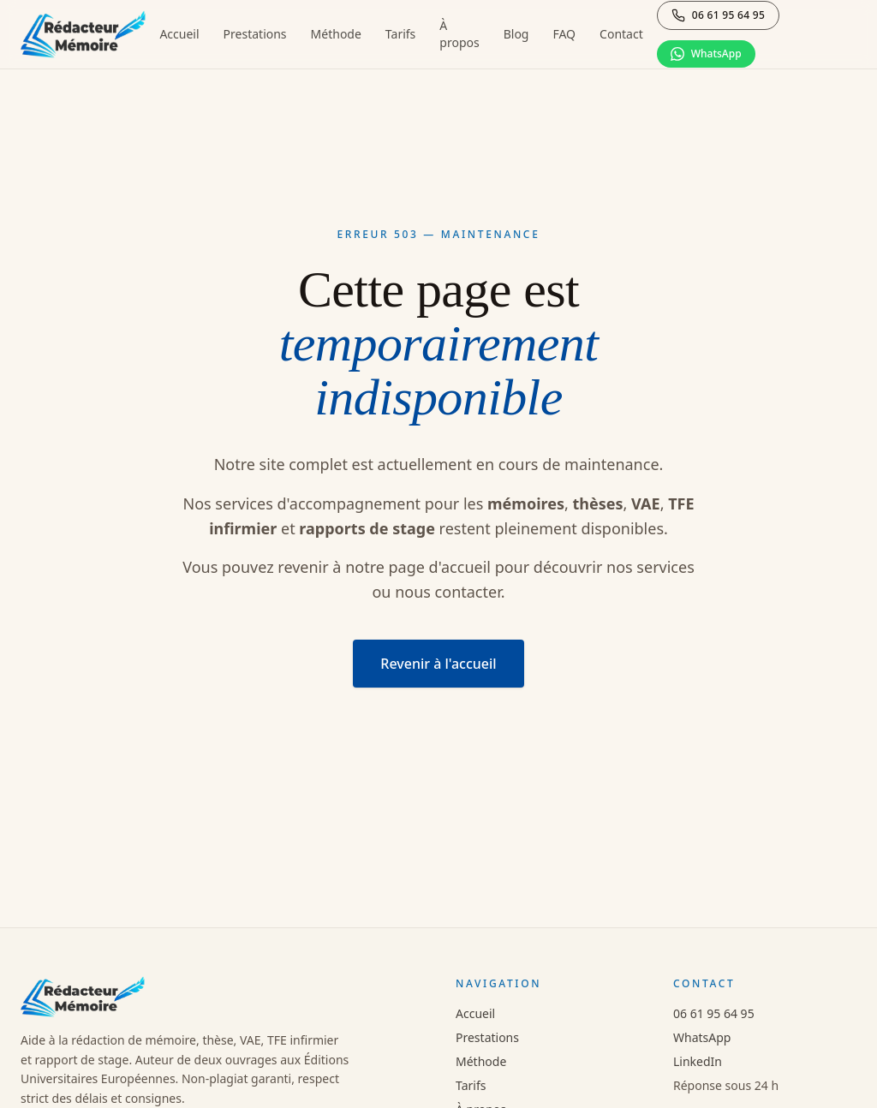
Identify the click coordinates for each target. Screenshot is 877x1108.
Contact (621, 34)
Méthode (336, 34)
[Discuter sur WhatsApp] (706, 54)
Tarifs (400, 34)
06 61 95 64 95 (714, 1013)
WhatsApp (702, 1037)
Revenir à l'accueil (438, 663)
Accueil (179, 34)
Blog (516, 34)
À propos (459, 34)
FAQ (564, 34)
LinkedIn (697, 1061)
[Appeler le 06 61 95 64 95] (718, 15)
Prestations (255, 34)
